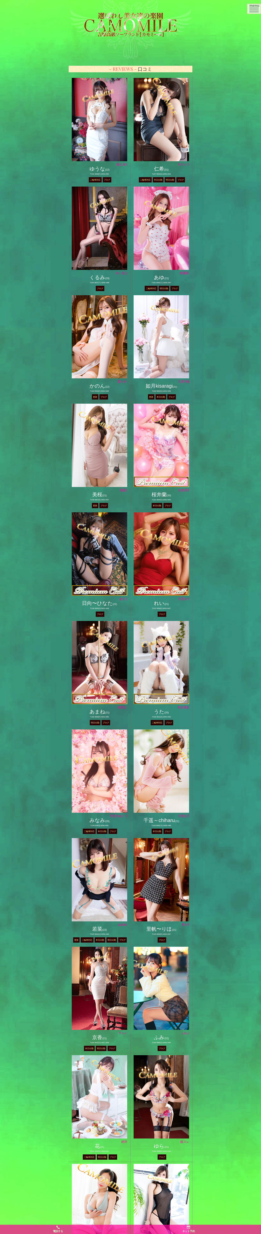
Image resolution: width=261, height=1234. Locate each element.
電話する (58, 1229)
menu (255, 7)
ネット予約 (188, 1229)
